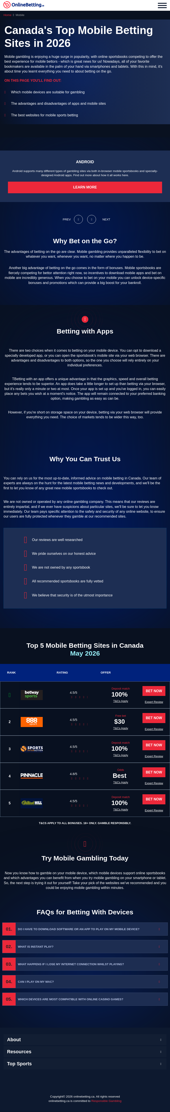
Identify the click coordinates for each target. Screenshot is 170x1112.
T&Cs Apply (107, 701)
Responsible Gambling (106, 1101)
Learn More (85, 187)
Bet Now (153, 691)
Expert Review (153, 702)
